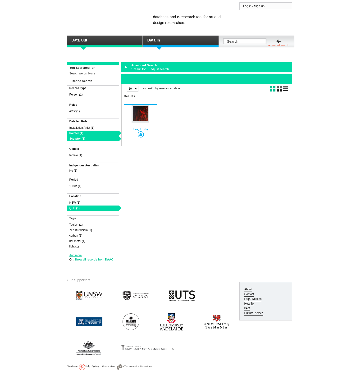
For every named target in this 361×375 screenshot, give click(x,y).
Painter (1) (76, 133)
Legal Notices (253, 299)
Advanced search (278, 45)
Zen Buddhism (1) (80, 230)
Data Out (79, 40)
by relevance (163, 88)
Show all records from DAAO (94, 259)
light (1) (74, 246)
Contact (249, 294)
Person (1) (76, 94)
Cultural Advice (253, 313)
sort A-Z (148, 88)
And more (75, 255)
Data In (153, 40)
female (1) (75, 155)
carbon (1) (75, 235)
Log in (247, 6)
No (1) (73, 170)
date (177, 88)
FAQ (247, 308)
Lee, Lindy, (141, 129)
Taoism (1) (76, 224)
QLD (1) (74, 208)
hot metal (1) (77, 241)
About (248, 289)
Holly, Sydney (92, 366)
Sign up (259, 6)
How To (249, 303)
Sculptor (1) (77, 138)
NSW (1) (74, 202)
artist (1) (74, 111)
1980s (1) (75, 186)
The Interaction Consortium (138, 366)
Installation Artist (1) (81, 127)
